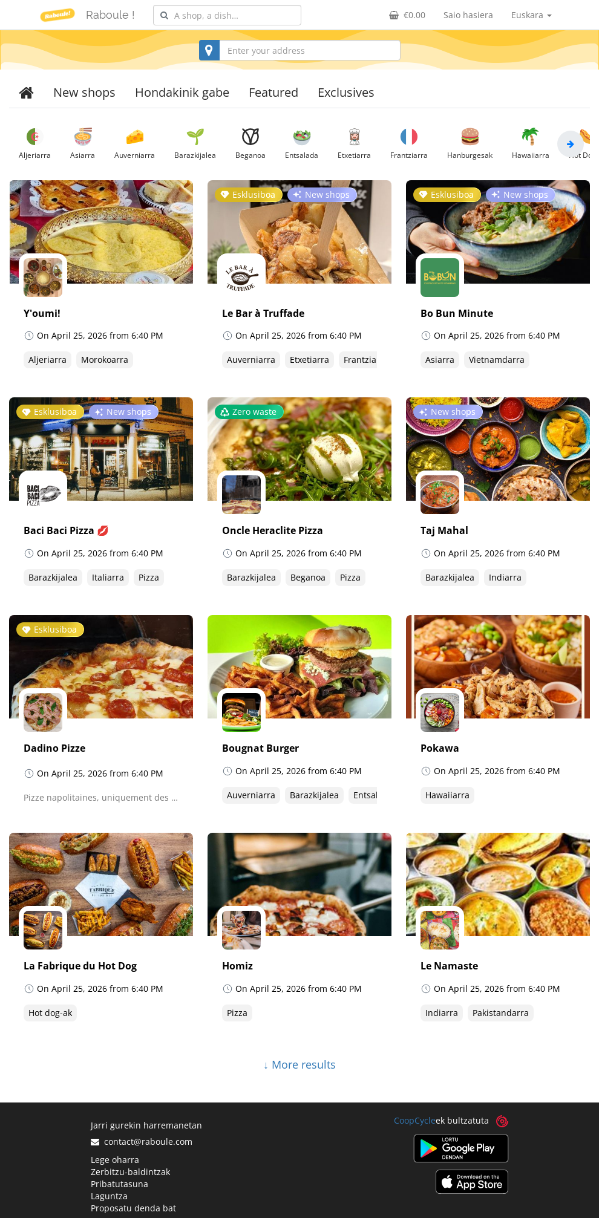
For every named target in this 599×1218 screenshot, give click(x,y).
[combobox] (227, 15)
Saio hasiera (468, 15)
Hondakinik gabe (182, 92)
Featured (273, 92)
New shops (84, 92)
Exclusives (346, 92)
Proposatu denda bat (133, 1208)
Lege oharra (115, 1159)
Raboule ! (110, 14)
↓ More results (299, 1064)
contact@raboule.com (141, 1141)
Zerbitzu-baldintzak (130, 1171)
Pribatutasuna (119, 1184)
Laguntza (109, 1196)
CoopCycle (415, 1120)
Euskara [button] (531, 15)
